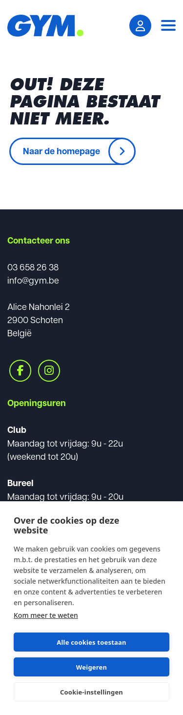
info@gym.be (33, 280)
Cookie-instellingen (91, 692)
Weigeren (91, 667)
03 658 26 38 (33, 266)
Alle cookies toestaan (91, 642)
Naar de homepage (61, 150)
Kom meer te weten (46, 615)
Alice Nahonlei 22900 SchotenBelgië (38, 319)
